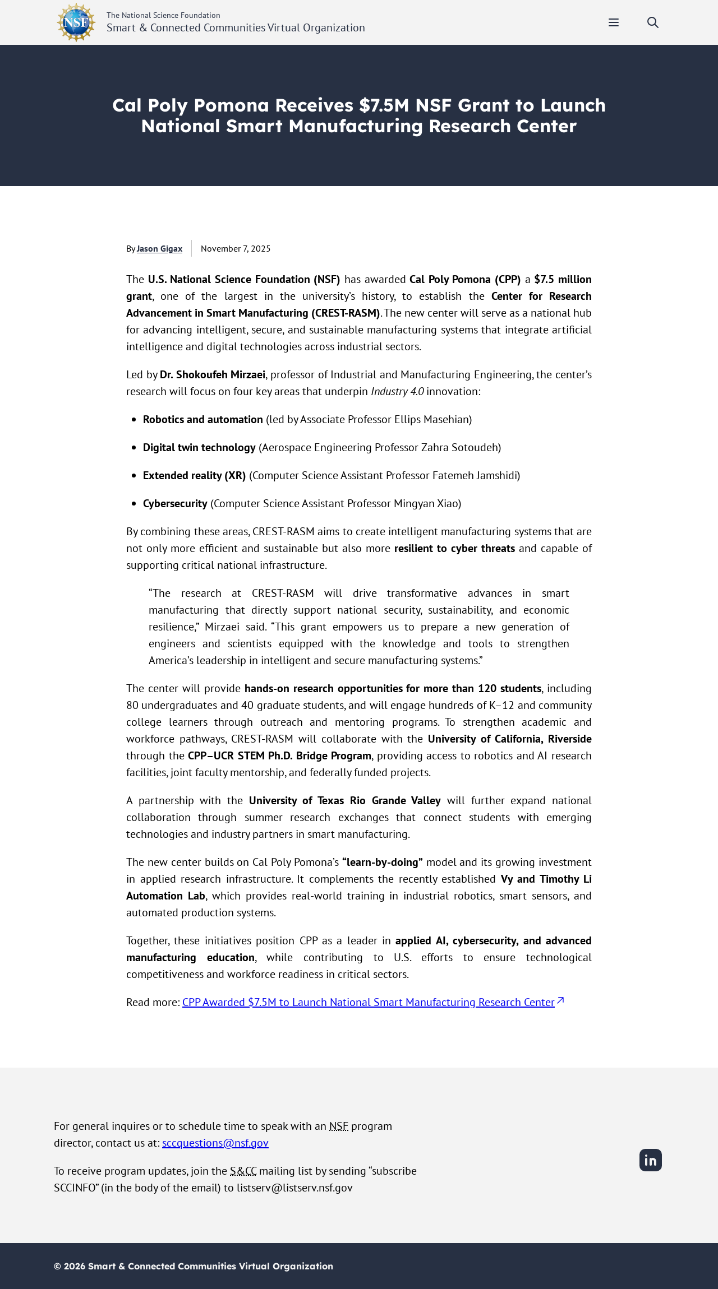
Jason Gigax (159, 248)
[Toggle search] (653, 22)
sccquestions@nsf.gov (215, 1142)
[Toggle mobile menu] (613, 22)
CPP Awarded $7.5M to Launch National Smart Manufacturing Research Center (374, 1002)
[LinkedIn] (650, 1169)
